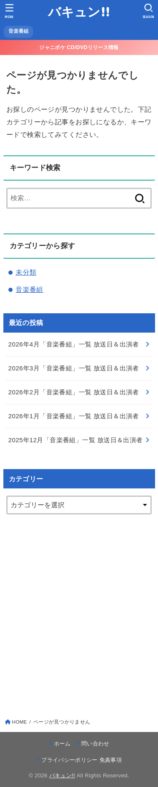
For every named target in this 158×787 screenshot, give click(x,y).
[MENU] (9, 11)
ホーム (62, 743)
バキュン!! (79, 11)
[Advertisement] (79, 611)
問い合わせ (95, 743)
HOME (19, 721)
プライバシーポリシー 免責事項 (81, 760)
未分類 (26, 272)
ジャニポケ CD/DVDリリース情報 (78, 47)
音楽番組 (29, 289)
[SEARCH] (148, 11)
